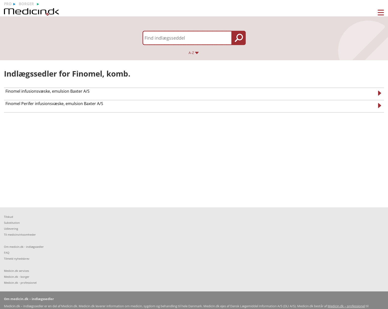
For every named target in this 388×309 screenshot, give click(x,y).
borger (26, 3)
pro (8, 3)
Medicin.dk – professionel (346, 306)
